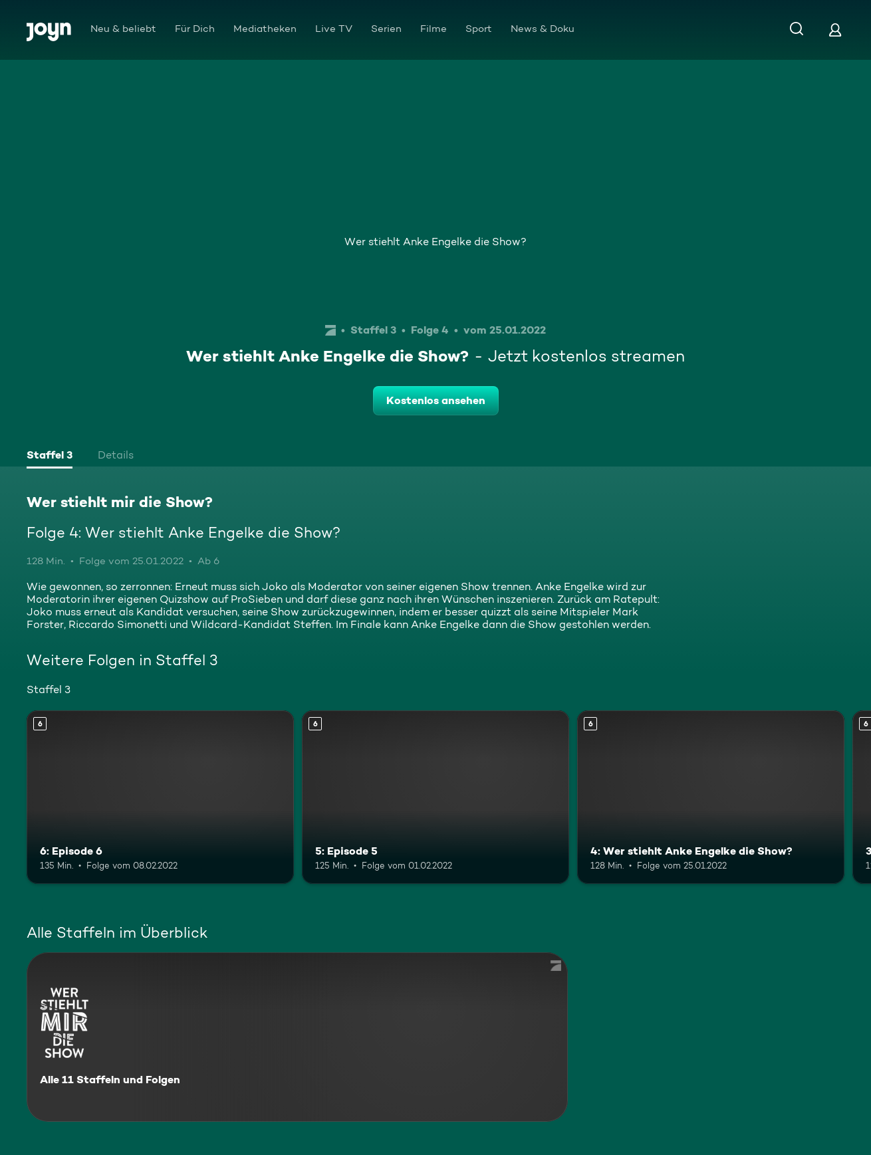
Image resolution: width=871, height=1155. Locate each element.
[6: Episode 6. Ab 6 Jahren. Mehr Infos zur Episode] (160, 797)
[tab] (49, 457)
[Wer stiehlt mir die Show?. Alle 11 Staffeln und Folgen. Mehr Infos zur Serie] (297, 1037)
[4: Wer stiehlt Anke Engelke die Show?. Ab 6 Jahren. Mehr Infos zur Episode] (710, 797)
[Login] (835, 29)
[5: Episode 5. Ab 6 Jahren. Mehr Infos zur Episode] (435, 797)
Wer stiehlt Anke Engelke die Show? (435, 241)
